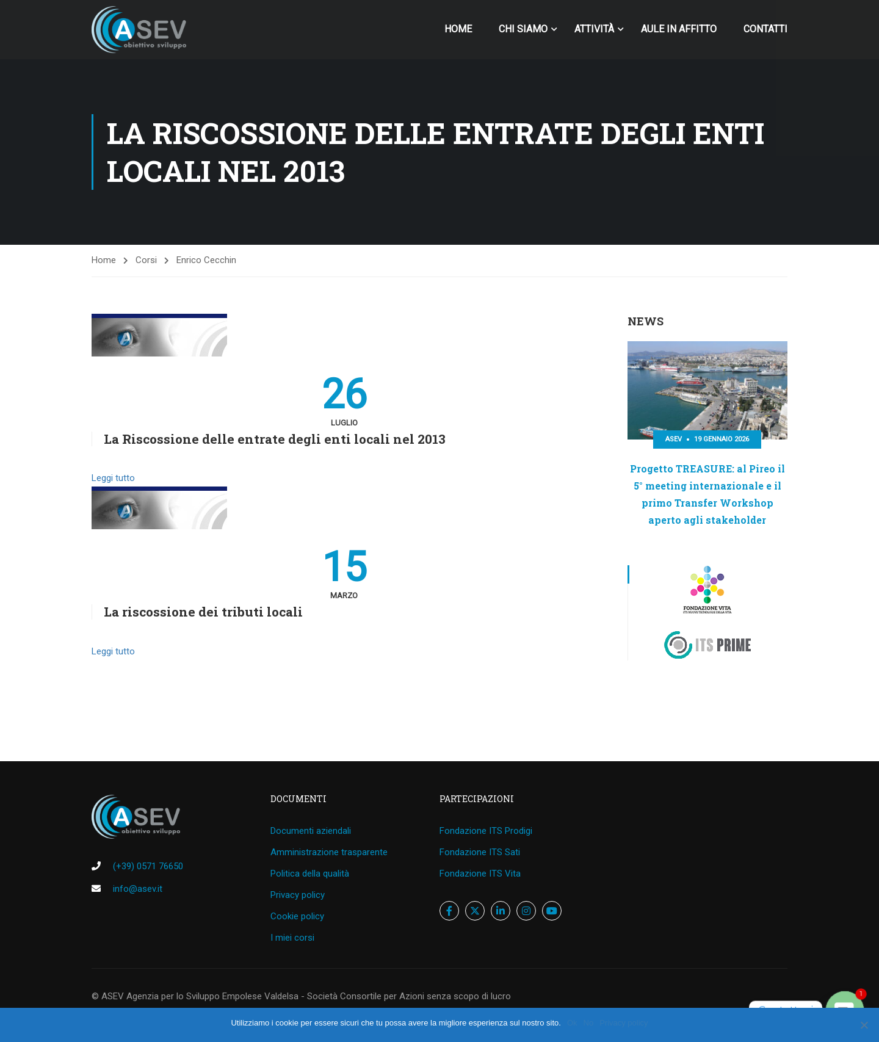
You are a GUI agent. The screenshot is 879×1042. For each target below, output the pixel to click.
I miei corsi (292, 937)
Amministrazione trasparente (329, 852)
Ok (572, 1022)
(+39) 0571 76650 (148, 866)
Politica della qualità (309, 873)
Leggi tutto (113, 477)
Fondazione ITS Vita (480, 873)
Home (104, 260)
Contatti (765, 29)
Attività (594, 29)
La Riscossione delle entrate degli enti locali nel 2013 (275, 438)
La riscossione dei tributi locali (203, 611)
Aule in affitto (679, 29)
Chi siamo (523, 29)
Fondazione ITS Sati (480, 852)
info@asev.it (137, 888)
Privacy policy (297, 894)
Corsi (146, 260)
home (458, 29)
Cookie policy (297, 916)
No (589, 1022)
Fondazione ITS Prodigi (486, 830)
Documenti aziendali (310, 830)
